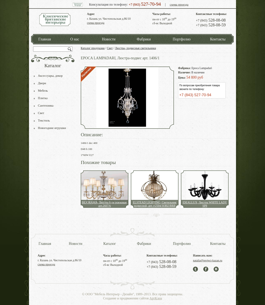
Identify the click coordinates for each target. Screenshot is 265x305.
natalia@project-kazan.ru (207, 260)
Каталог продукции (93, 48)
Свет (110, 48)
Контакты (217, 39)
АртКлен (155, 298)
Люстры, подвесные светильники (135, 48)
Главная (44, 39)
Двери (42, 83)
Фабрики (144, 39)
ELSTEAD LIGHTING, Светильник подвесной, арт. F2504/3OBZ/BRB (154, 204)
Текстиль (44, 120)
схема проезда (179, 4)
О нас (74, 39)
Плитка (43, 98)
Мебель (43, 90)
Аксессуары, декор (50, 75)
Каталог (109, 244)
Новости (108, 39)
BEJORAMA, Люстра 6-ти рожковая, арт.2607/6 (104, 204)
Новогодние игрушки (52, 128)
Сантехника (45, 105)
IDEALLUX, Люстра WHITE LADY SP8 (205, 204)
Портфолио (182, 39)
